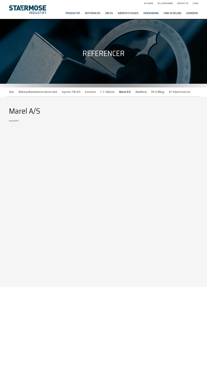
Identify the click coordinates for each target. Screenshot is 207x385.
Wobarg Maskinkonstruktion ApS (37, 92)
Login (195, 3)
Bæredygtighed (128, 13)
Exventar (90, 92)
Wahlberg (141, 92)
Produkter (72, 13)
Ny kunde (148, 3)
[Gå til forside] (27, 9)
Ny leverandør (165, 3)
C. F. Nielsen (107, 92)
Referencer (92, 13)
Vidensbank (151, 13)
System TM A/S (71, 92)
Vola (11, 92)
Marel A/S (125, 92)
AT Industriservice (180, 92)
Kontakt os (182, 3)
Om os (109, 13)
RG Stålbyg (157, 92)
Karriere (192, 13)
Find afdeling (172, 13)
